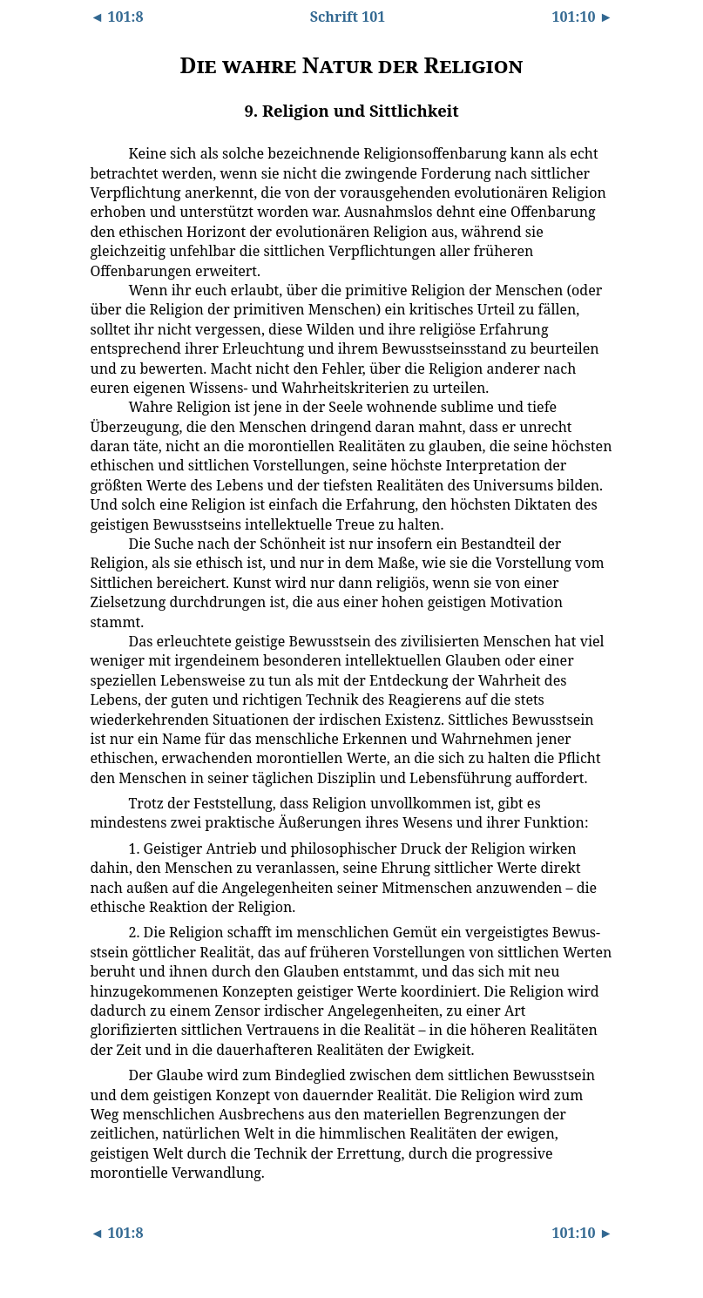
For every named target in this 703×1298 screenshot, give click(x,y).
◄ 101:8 (117, 16)
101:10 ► (581, 16)
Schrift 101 (348, 16)
